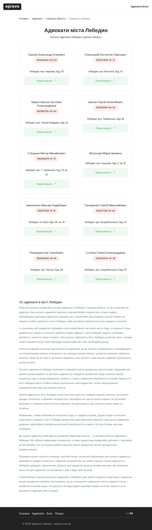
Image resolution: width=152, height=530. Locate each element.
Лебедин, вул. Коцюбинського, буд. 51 (105, 269)
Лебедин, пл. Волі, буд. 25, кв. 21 (47, 222)
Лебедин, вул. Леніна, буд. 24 (46, 269)
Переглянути (47, 80)
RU (131, 513)
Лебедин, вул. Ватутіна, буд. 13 (105, 71)
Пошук (59, 513)
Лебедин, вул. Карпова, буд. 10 (46, 71)
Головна (24, 513)
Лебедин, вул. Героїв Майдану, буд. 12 (46, 122)
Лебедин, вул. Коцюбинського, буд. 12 (105, 222)
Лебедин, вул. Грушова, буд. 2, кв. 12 (105, 163)
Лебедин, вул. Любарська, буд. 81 (105, 119)
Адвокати (137, 6)
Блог (146, 6)
